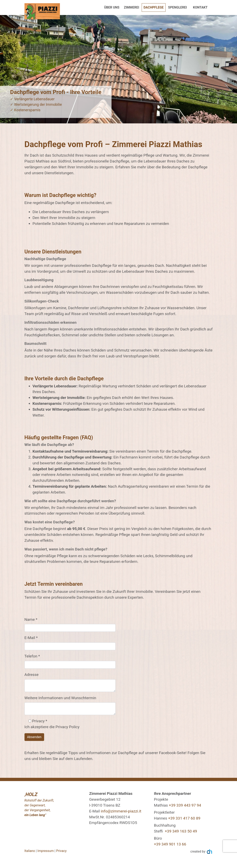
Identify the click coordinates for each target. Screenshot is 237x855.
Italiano (29, 851)
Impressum (45, 851)
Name (30, 619)
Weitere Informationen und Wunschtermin (60, 698)
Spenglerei (177, 7)
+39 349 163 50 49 (181, 831)
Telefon (32, 656)
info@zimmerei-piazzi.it (121, 811)
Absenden (34, 737)
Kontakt (200, 7)
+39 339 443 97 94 (185, 805)
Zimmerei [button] (131, 7)
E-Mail (31, 637)
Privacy (61, 851)
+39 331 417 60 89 (184, 818)
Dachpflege (154, 7)
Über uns (111, 7)
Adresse (31, 674)
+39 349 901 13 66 (170, 844)
